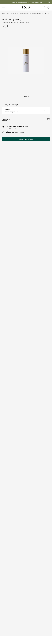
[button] (26, 60)
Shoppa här (37, 2)
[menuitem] (4, 7)
